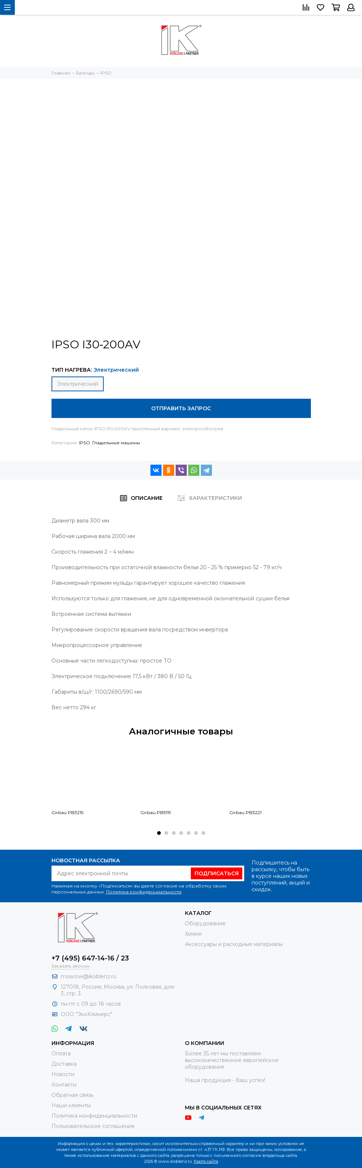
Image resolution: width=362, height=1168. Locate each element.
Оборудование (205, 923)
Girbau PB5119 (155, 812)
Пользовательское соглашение (93, 1126)
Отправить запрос (181, 408)
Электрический (77, 384)
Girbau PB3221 (245, 812)
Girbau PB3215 (67, 812)
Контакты (64, 1084)
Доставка (64, 1064)
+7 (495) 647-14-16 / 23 (90, 958)
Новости (63, 1074)
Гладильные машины (116, 442)
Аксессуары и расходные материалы (234, 944)
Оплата (61, 1053)
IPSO (84, 442)
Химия (193, 933)
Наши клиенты (71, 1105)
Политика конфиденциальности (144, 892)
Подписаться (217, 873)
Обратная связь (72, 1095)
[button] (159, 833)
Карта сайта (206, 1161)
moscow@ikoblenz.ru (88, 976)
